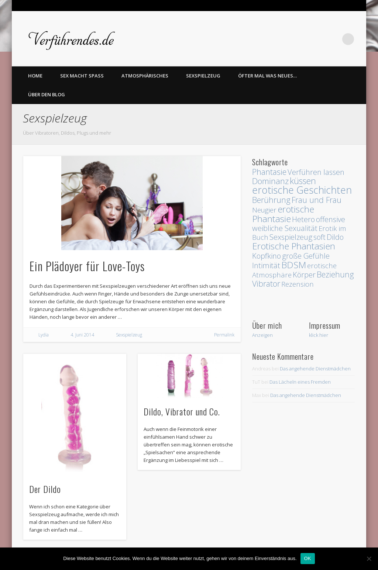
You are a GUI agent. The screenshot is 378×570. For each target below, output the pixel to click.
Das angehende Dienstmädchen (315, 368)
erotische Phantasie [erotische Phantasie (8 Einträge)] (283, 214)
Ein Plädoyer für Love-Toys (87, 265)
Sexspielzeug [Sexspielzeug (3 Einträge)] (290, 237)
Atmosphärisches (144, 75)
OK (307, 558)
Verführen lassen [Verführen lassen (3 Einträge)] (316, 172)
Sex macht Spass (82, 75)
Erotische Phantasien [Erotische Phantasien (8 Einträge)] (293, 246)
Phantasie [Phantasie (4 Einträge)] (269, 171)
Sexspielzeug (203, 75)
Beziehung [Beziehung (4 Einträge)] (335, 274)
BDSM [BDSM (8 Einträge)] (293, 265)
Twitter (333, 39)
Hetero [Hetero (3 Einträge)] (303, 219)
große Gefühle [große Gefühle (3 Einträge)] (306, 256)
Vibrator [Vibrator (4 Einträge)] (266, 283)
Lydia (43, 335)
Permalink (224, 335)
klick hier (318, 335)
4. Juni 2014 (82, 335)
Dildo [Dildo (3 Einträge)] (335, 237)
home (35, 75)
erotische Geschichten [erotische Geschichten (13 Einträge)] (302, 190)
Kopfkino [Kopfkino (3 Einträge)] (266, 256)
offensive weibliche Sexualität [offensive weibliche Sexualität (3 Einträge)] (298, 223)
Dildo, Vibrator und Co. (182, 411)
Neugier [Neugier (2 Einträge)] (264, 209)
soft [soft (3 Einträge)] (319, 237)
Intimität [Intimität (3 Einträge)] (266, 265)
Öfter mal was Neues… (267, 75)
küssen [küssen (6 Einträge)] (303, 181)
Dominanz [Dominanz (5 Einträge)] (270, 181)
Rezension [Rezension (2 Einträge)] (297, 284)
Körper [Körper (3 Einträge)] (304, 275)
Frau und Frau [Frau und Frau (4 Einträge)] (316, 199)
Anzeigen (262, 335)
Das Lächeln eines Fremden (300, 382)
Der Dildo (45, 488)
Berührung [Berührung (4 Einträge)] (271, 199)
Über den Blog (46, 94)
